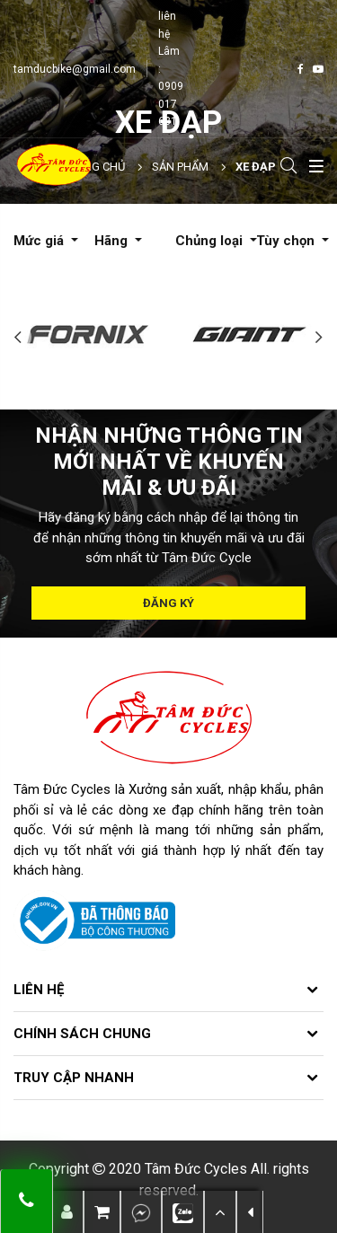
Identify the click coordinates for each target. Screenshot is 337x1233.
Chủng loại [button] (210, 241)
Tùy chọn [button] (287, 241)
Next (319, 336)
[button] (220, 1212)
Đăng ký (168, 603)
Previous (17, 336)
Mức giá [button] (40, 241)
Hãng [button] (112, 241)
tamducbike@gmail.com (74, 69)
